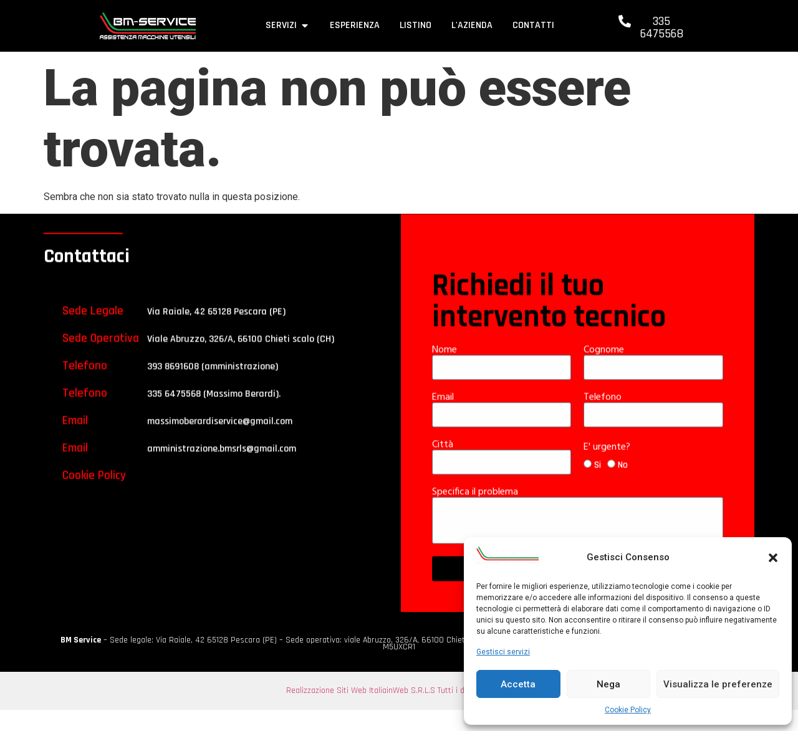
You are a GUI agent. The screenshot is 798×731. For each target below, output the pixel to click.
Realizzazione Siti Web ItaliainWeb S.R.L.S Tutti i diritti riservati (399, 690)
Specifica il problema (476, 512)
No (623, 485)
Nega (608, 684)
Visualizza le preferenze (717, 684)
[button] (773, 558)
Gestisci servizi (503, 651)
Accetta (518, 684)
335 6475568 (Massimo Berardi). (214, 413)
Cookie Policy (628, 709)
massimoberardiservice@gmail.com (219, 440)
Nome (445, 370)
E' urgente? (608, 467)
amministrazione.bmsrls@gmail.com (221, 468)
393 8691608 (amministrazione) (212, 386)
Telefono (604, 417)
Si (597, 485)
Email (444, 417)
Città (444, 464)
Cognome (605, 370)
